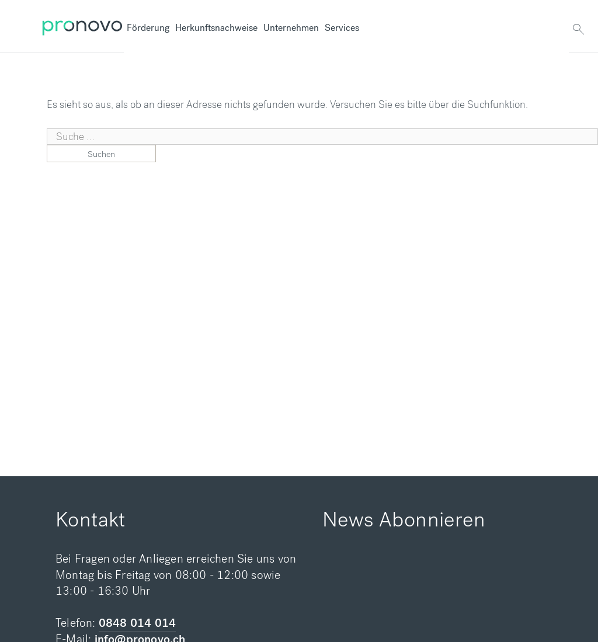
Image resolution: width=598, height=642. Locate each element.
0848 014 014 (137, 623)
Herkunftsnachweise (216, 28)
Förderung (148, 28)
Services (342, 28)
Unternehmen (291, 28)
